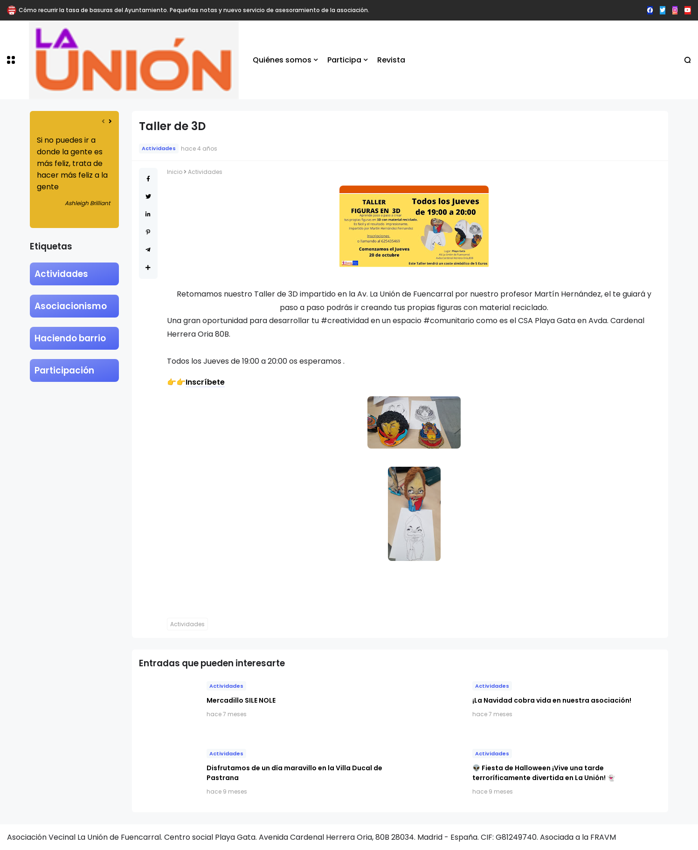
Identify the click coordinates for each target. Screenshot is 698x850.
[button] (11, 60)
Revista (391, 60)
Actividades (61, 274)
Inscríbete (205, 382)
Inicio (174, 172)
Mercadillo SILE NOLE (241, 700)
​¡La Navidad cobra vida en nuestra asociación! (551, 700)
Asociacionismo (71, 306)
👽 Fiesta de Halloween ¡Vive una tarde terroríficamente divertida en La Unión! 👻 (543, 772)
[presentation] (103, 121)
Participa (344, 60)
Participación (64, 370)
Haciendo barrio (70, 338)
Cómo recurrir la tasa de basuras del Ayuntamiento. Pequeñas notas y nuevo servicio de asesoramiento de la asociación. (194, 10)
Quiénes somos (282, 60)
